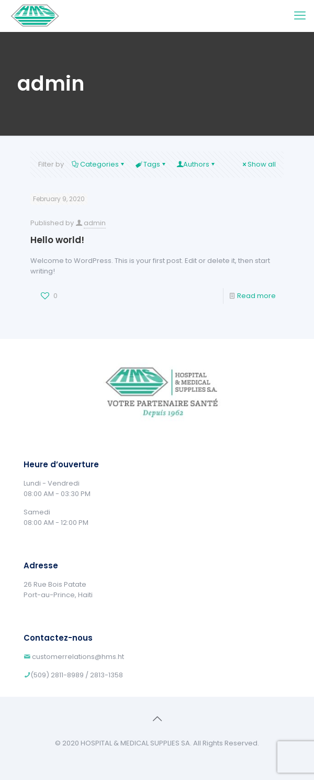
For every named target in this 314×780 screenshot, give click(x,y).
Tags (151, 164)
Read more (256, 296)
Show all (258, 164)
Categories (99, 164)
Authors (196, 164)
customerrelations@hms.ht (78, 657)
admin (95, 223)
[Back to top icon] (157, 719)
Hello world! (57, 240)
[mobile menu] (300, 16)
